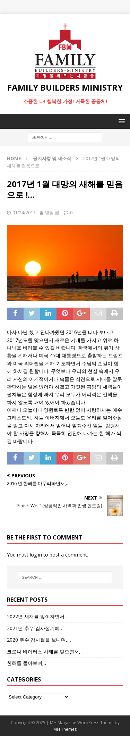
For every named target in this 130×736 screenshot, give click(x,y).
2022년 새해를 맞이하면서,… (38, 616)
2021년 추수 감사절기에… (35, 628)
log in (36, 554)
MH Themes (65, 729)
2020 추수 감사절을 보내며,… (39, 639)
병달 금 (52, 212)
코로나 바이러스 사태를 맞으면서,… (45, 651)
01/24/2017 (23, 212)
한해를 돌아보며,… (27, 663)
